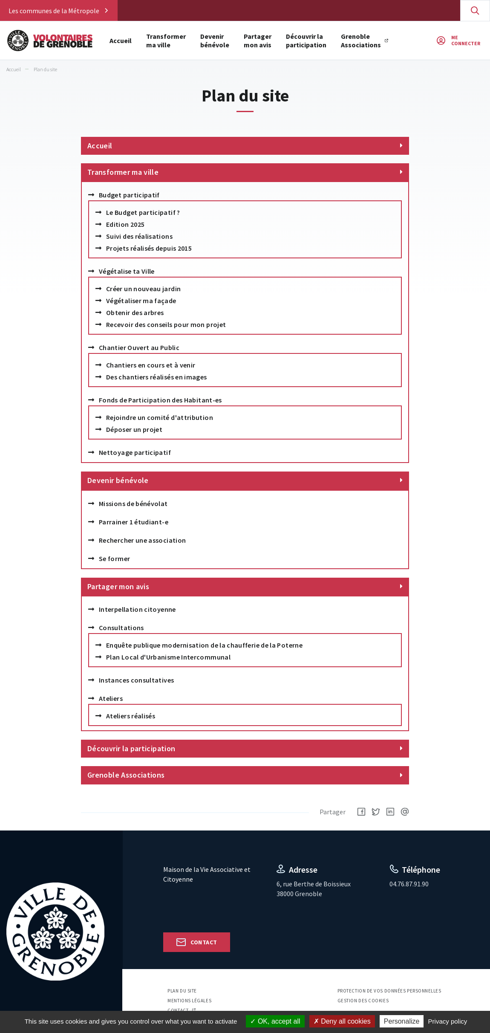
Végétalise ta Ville (127, 271)
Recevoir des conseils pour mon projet (166, 324)
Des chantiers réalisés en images (156, 377)
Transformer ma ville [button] (166, 40)
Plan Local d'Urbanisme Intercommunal (168, 657)
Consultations (121, 627)
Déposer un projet (134, 429)
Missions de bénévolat (133, 503)
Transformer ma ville (123, 172)
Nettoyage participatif (135, 452)
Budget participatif (129, 195)
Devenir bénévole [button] (215, 40)
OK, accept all (275, 1021)
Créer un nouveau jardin (143, 288)
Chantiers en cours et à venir (150, 365)
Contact (203, 942)
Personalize (402, 1021)
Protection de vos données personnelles (389, 991)
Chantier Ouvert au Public (139, 347)
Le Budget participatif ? (143, 212)
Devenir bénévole (118, 480)
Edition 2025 (125, 224)
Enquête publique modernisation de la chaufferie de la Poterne (204, 645)
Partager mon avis (118, 586)
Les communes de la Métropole (54, 10)
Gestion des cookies (363, 1001)
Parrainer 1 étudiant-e (133, 522)
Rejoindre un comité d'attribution (159, 417)
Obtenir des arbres (135, 312)
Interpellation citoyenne (137, 609)
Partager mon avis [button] (258, 40)
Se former (114, 558)
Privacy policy (447, 1021)
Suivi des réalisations (139, 236)
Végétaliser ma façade (141, 300)
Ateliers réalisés (130, 716)
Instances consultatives (136, 680)
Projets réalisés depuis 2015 (149, 248)
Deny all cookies (342, 1021)
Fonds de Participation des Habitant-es (160, 400)
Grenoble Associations (361, 40)
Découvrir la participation (306, 40)
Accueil (121, 40)
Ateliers (111, 698)
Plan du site (182, 991)
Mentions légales (189, 1001)
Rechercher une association (142, 540)
